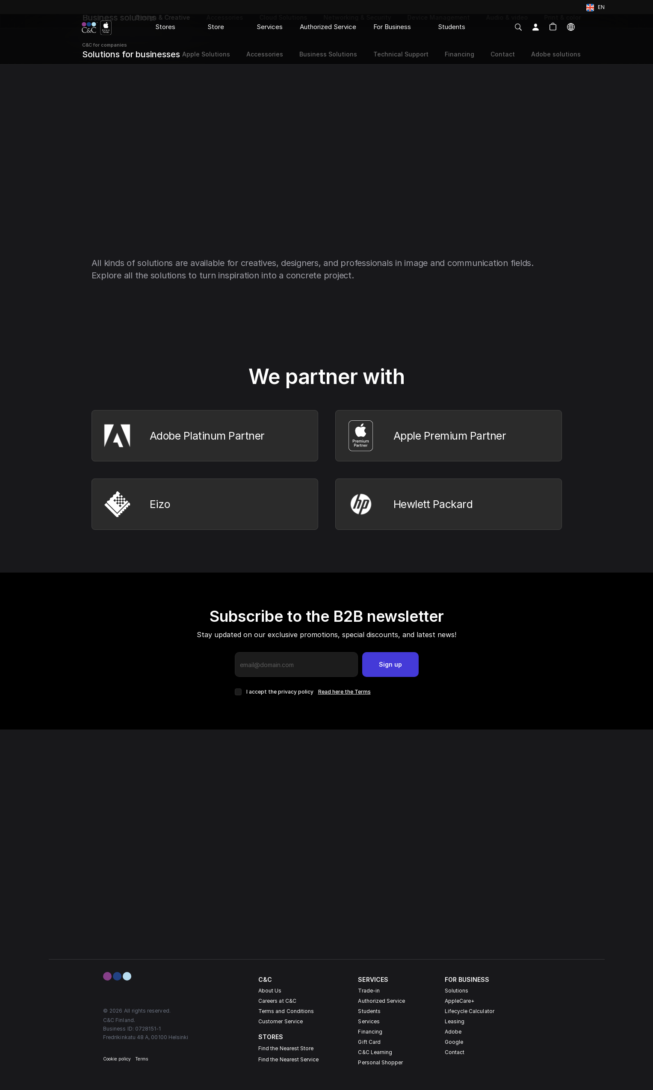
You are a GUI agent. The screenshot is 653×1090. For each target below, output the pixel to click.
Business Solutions (328, 54)
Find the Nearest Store (285, 1048)
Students (369, 1011)
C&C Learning (375, 1052)
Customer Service (280, 1021)
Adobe (453, 1031)
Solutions (457, 990)
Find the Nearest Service (288, 1059)
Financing (370, 1031)
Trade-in (368, 990)
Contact (454, 1052)
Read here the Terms (344, 691)
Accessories (264, 54)
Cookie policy (117, 1058)
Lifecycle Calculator (469, 1011)
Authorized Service (381, 1001)
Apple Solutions (205, 54)
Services (368, 1021)
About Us (269, 990)
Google (454, 1042)
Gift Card (369, 1042)
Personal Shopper (380, 1062)
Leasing (454, 1021)
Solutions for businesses (131, 54)
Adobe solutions (556, 54)
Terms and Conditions (286, 1011)
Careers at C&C (277, 1001)
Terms (141, 1058)
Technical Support (400, 54)
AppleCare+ (460, 1001)
